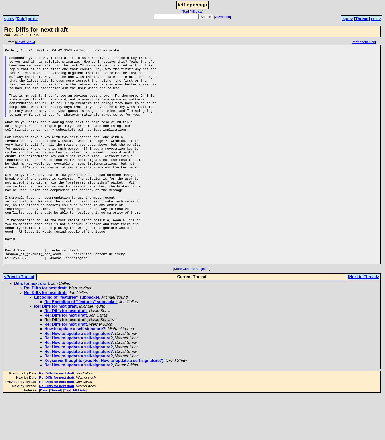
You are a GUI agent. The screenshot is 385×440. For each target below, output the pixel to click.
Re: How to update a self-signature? (78, 378)
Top (185, 11)
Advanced (222, 17)
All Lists (196, 11)
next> (33, 19)
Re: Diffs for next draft (45, 333)
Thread (361, 19)
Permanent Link (363, 43)
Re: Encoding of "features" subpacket (80, 346)
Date (21, 19)
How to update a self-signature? (74, 373)
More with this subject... (191, 313)
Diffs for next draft (31, 328)
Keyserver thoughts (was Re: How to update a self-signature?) (103, 405)
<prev (9, 19)
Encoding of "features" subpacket (66, 342)
